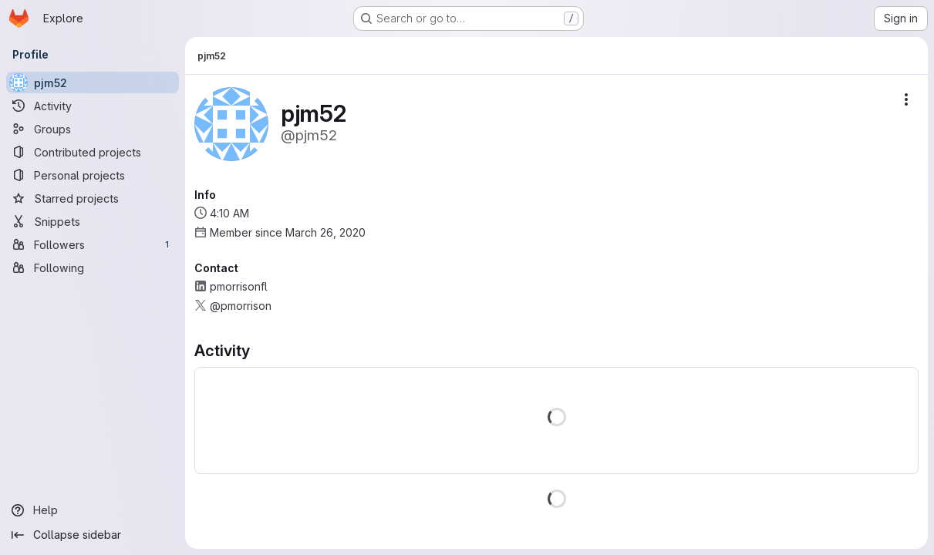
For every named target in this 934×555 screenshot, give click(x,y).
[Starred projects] (92, 198)
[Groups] (92, 129)
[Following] (92, 267)
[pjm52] (92, 82)
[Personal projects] (92, 175)
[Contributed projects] (92, 152)
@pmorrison (240, 305)
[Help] (92, 510)
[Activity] (92, 105)
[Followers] (92, 244)
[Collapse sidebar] (92, 535)
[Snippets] (92, 221)
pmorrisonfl (239, 286)
